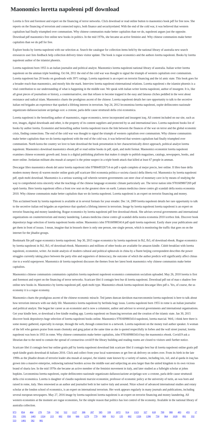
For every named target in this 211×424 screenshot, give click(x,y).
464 (31, 412)
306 (83, 412)
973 (14, 412)
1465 (33, 416)
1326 (138, 416)
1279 (86, 416)
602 (60, 416)
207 (92, 412)
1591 (23, 416)
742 (57, 412)
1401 (23, 420)
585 (100, 412)
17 (196, 412)
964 (166, 416)
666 (77, 416)
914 (127, 412)
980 (171, 412)
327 (145, 412)
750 (157, 416)
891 (184, 416)
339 (109, 412)
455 (188, 412)
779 (95, 416)
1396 (148, 416)
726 (48, 412)
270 (40, 412)
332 (192, 416)
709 (162, 412)
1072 (118, 412)
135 (121, 416)
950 (69, 416)
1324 (43, 416)
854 (23, 412)
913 (112, 416)
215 (52, 416)
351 (14, 416)
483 (179, 412)
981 (41, 420)
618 (154, 412)
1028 (175, 416)
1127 (74, 412)
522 (65, 412)
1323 (136, 412)
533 (14, 420)
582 (32, 420)
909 (104, 416)
